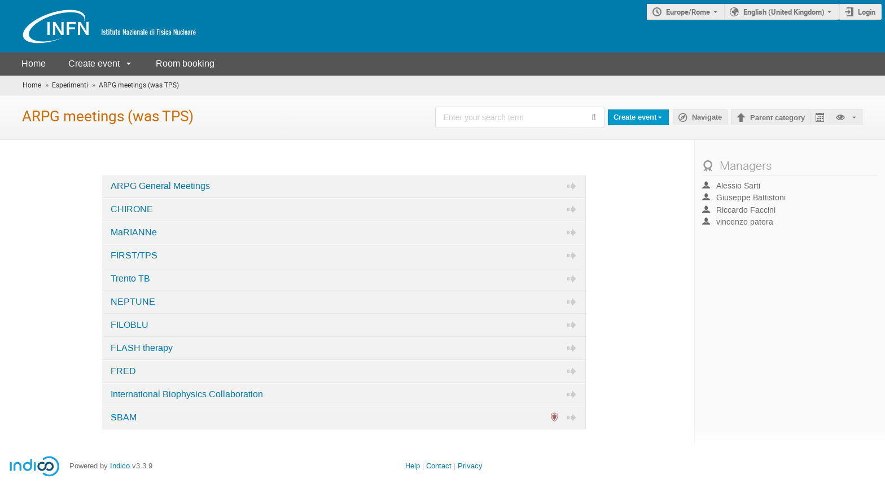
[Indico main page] (98, 26)
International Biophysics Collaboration (187, 394)
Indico (120, 466)
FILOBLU (129, 325)
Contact (439, 466)
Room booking (185, 63)
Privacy (470, 466)
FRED (123, 371)
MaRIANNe (134, 232)
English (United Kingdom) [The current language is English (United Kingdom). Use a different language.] (784, 12)
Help (412, 466)
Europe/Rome (688, 12)
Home (33, 63)
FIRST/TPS (134, 255)
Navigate (707, 117)
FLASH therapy (142, 348)
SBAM (124, 417)
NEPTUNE (133, 302)
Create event (94, 63)
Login (866, 12)
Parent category (777, 118)
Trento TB (130, 278)
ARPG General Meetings (160, 186)
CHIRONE (132, 209)
